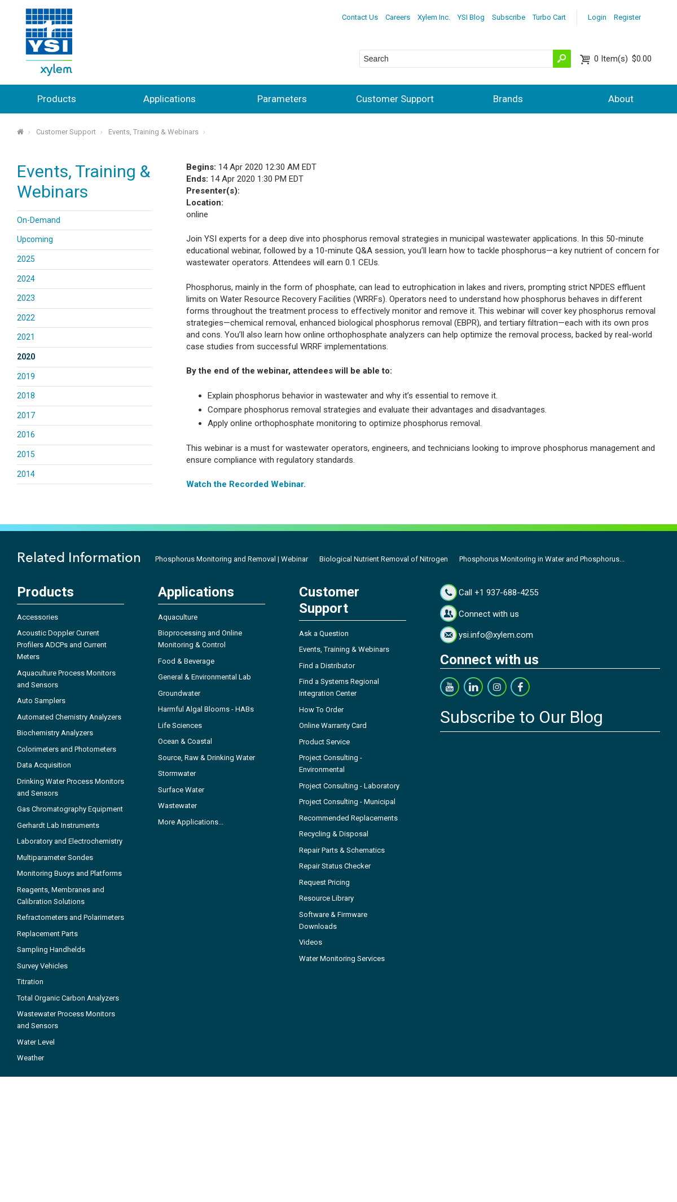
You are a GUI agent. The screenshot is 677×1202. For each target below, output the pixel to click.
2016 (26, 434)
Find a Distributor (327, 665)
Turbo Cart (549, 17)
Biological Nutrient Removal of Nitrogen (383, 559)
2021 (26, 336)
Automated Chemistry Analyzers (69, 717)
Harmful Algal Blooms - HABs (206, 709)
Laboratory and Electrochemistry (69, 841)
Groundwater (179, 693)
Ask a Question (324, 633)
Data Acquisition (44, 765)
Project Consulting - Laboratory (349, 786)
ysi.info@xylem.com (496, 635)
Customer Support (395, 98)
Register (627, 17)
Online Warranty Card (333, 725)
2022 (26, 317)
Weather (30, 1058)
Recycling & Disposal (333, 834)
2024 (26, 278)
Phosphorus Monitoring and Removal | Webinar (231, 559)
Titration (30, 981)
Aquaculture (177, 617)
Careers (397, 17)
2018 (26, 395)
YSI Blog (471, 17)
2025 (26, 259)
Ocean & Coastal (185, 741)
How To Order (321, 709)
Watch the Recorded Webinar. (246, 484)
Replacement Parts (47, 933)
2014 (26, 474)
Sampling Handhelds (51, 949)
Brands (508, 98)
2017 (26, 415)
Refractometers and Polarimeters (70, 917)
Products (56, 98)
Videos (310, 942)
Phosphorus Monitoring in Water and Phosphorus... (542, 559)
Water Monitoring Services (342, 958)
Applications (169, 98)
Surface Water (181, 790)
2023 (26, 297)
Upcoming (35, 239)
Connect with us (489, 614)
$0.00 (623, 59)
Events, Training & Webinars (153, 132)
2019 (26, 376)
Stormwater (177, 773)
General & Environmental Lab (204, 677)
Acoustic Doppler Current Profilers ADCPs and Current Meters (62, 645)
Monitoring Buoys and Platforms (69, 873)
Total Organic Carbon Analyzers (68, 998)
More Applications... (190, 822)
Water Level (36, 1042)
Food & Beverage (186, 661)
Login (597, 17)
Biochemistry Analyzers (55, 733)
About (621, 98)
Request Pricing (324, 882)
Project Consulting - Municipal (347, 801)
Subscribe (508, 17)
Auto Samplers (41, 700)
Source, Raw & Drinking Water (206, 757)
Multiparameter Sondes (55, 857)
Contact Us (360, 17)
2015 (26, 454)
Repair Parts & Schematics (342, 850)
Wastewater (177, 805)
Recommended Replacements (348, 818)
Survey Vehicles (42, 966)
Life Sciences (180, 725)
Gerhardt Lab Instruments (58, 825)
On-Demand (38, 220)
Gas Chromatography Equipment (70, 809)
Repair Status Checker (335, 866)
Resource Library (326, 898)
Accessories (37, 617)
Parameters (282, 98)
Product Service (324, 742)
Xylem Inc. (433, 17)
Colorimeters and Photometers (66, 749)
